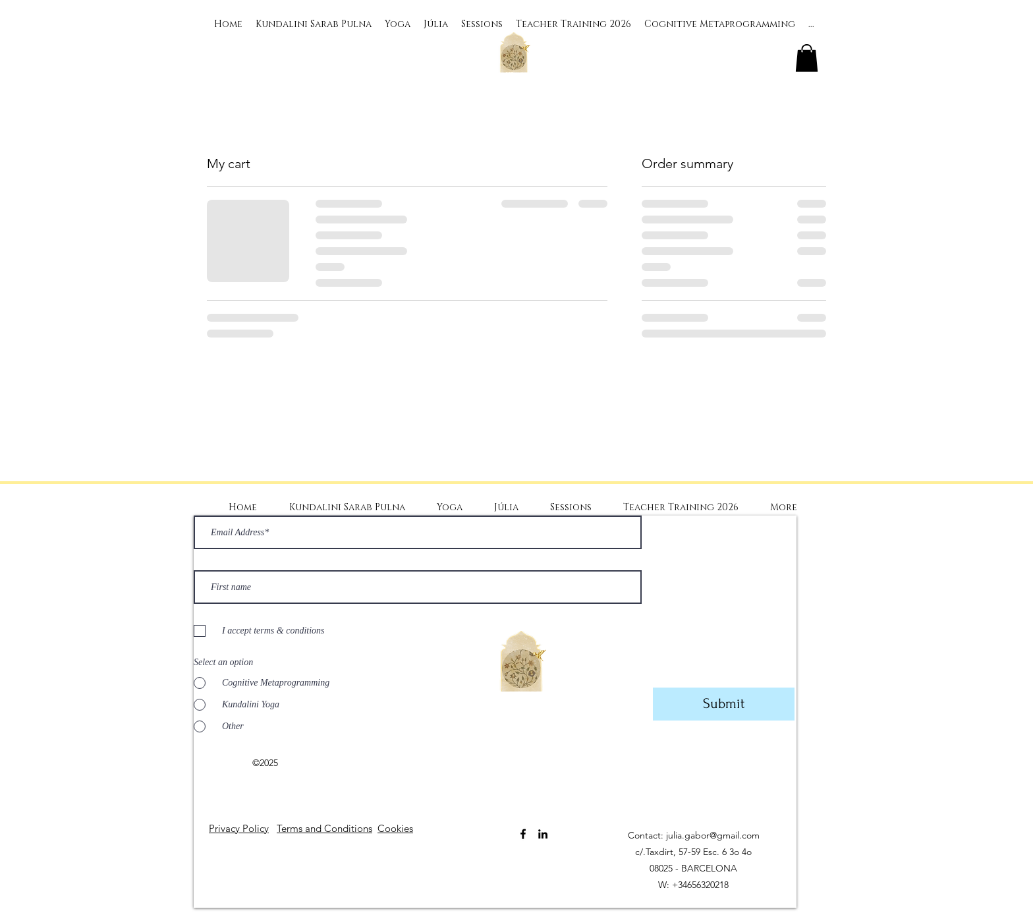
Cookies (395, 828)
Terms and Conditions (324, 828)
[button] (806, 58)
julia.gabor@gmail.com (713, 835)
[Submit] (724, 704)
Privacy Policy (239, 828)
